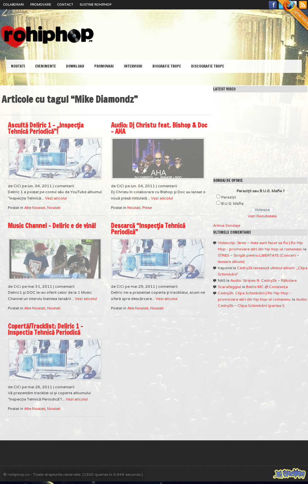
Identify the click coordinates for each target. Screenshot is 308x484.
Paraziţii (228, 197)
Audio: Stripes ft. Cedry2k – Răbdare (263, 280)
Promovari (104, 66)
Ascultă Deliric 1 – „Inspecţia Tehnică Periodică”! (46, 128)
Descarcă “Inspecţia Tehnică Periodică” (148, 229)
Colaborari (13, 5)
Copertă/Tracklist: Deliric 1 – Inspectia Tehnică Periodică (45, 329)
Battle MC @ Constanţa (267, 286)
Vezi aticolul (56, 198)
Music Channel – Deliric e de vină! (52, 225)
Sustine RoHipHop (95, 5)
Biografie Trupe (166, 66)
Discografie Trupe (207, 66)
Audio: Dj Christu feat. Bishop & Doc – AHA (159, 128)
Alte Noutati (34, 207)
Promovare (40, 5)
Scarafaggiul (229, 286)
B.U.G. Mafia (232, 203)
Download (75, 66)
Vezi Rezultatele (262, 216)
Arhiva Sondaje (226, 225)
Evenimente (45, 66)
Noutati (18, 66)
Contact (65, 5)
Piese (147, 207)
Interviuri (133, 66)
